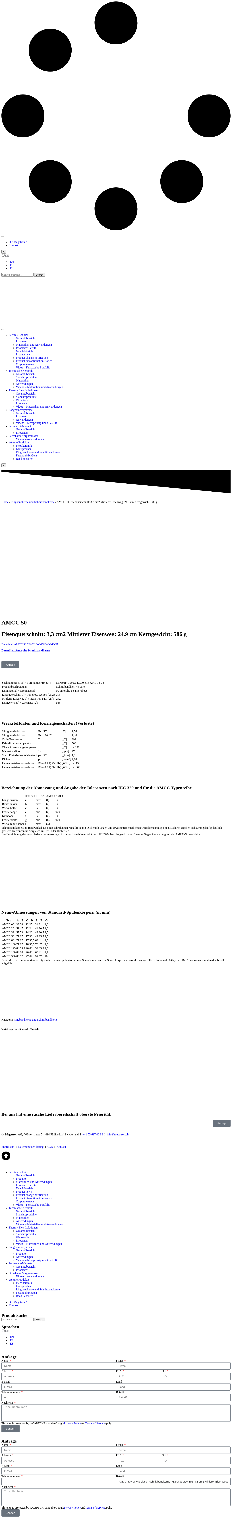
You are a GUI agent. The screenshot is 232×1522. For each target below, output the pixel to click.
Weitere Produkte (19, 442)
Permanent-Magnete (20, 426)
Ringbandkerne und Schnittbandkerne (38, 452)
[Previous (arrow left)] (2, 1519)
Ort (164, 1365)
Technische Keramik (21, 370)
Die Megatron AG (19, 242)
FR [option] (12, 265)
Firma (120, 1354)
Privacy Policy (72, 1417)
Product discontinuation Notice (34, 360)
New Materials (24, 351)
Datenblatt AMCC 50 (29, 638)
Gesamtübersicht (26, 338)
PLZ (119, 1365)
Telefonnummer (11, 1386)
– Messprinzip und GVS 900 (37, 422)
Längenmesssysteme (21, 409)
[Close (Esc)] (2, 1516)
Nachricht (7, 1396)
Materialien (22, 380)
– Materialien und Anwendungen (39, 387)
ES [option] (11, 268)
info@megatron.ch (118, 1128)
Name (5, 1354)
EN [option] (12, 261)
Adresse (6, 1365)
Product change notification (32, 357)
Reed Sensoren (24, 458)
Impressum (7, 1140)
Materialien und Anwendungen (34, 344)
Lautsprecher (23, 448)
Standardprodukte (26, 377)
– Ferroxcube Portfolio (33, 367)
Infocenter (22, 403)
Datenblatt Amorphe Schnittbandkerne (26, 644)
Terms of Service (95, 1417)
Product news (24, 354)
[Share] (6, 1516)
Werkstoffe (22, 400)
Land (119, 1375)
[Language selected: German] (116, 262)
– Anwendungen (30, 439)
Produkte (21, 341)
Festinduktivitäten (26, 455)
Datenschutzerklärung (31, 1140)
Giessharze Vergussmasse (23, 435)
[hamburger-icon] (2, 236)
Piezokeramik (24, 445)
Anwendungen (24, 383)
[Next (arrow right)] (6, 1519)
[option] (120, 261)
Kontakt (13, 245)
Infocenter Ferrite (26, 347)
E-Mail (5, 1375)
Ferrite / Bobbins (18, 334)
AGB (50, 1140)
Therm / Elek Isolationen (23, 390)
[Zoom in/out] (13, 1516)
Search (39, 274)
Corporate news (25, 364)
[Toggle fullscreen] (10, 1516)
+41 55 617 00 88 (92, 1128)
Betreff (120, 1386)
